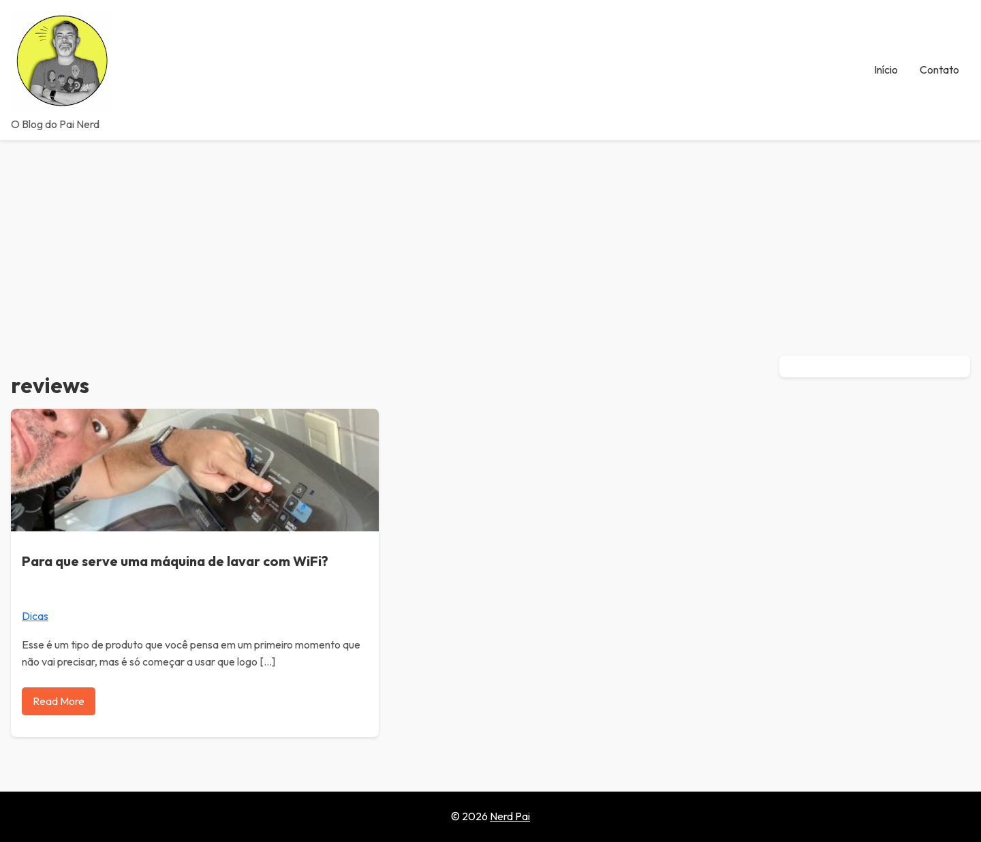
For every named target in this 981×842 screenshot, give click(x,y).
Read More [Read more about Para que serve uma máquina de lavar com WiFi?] (58, 701)
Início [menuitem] (886, 69)
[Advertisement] (490, 242)
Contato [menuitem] (939, 69)
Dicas (35, 616)
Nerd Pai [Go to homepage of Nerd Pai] (510, 816)
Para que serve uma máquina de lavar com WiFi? (175, 561)
